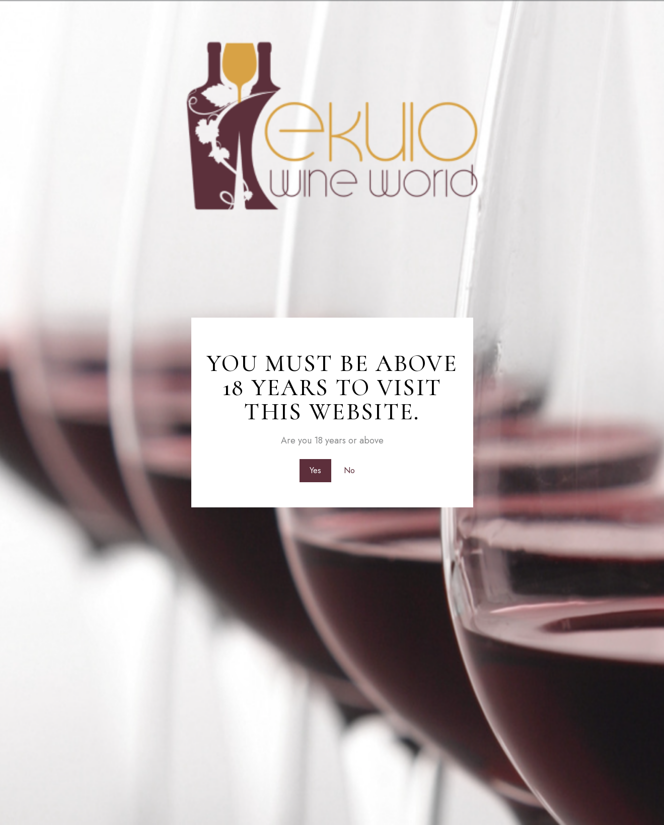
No (349, 470)
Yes (314, 470)
